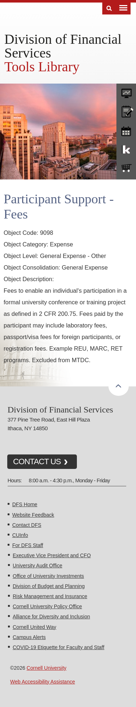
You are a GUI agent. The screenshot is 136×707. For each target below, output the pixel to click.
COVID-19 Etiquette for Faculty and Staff (58, 647)
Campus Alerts (29, 637)
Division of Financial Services (62, 45)
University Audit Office (37, 565)
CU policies (126, 111)
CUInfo (20, 535)
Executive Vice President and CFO (52, 555)
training (126, 130)
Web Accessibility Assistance (42, 682)
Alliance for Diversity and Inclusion (51, 616)
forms (126, 92)
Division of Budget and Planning (49, 586)
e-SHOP (126, 168)
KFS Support (126, 149)
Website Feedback (33, 515)
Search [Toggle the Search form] (109, 8)
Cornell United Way (34, 627)
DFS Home (24, 504)
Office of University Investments (48, 576)
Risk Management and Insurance (50, 596)
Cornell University (46, 668)
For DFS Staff (27, 545)
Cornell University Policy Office (47, 606)
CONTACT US (37, 461)
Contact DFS (26, 525)
